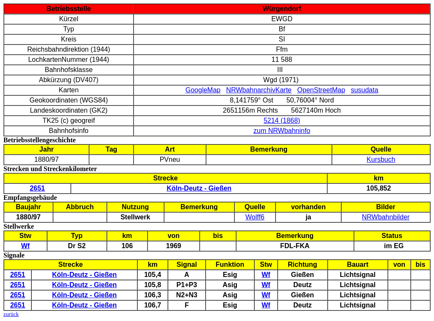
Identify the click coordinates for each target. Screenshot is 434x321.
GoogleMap (203, 90)
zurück (11, 314)
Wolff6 (254, 217)
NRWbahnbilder (386, 217)
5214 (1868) (282, 120)
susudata (364, 90)
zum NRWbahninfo (281, 130)
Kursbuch (381, 159)
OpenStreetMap (321, 90)
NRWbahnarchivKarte (259, 90)
